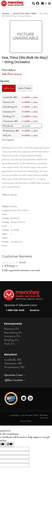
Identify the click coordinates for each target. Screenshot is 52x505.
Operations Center (13, 375)
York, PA (9, 343)
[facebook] (23, 398)
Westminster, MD (14, 367)
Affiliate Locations (13, 380)
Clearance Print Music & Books (24, 13)
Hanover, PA (11, 328)
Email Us (34, 310)
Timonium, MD (13, 363)
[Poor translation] (9, 444)
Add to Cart (9, 88)
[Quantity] (15, 81)
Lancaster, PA (12, 336)
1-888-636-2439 (15, 310)
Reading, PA (11, 340)
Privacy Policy (26, 421)
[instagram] (30, 398)
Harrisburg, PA (13, 332)
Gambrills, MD (12, 359)
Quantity (4, 81)
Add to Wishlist (24, 88)
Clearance (5, 13)
